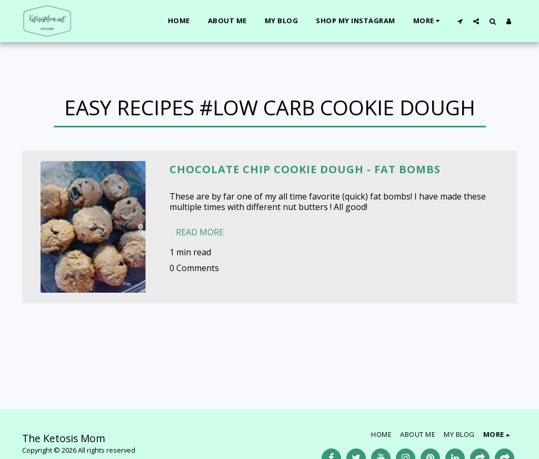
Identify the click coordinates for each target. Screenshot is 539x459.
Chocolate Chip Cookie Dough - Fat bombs (305, 169)
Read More (200, 232)
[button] (459, 21)
